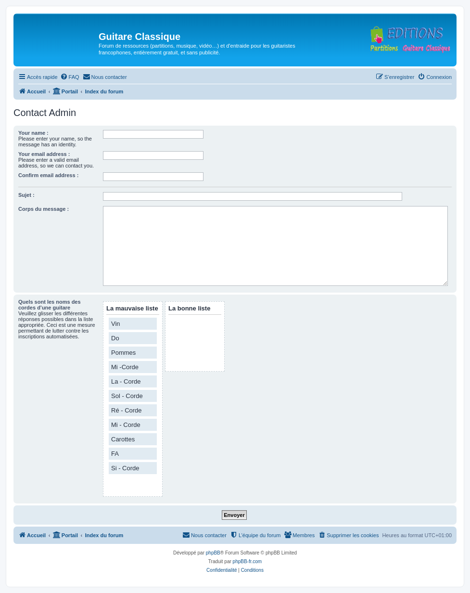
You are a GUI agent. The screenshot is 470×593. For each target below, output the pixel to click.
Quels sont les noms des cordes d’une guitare (49, 304)
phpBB (213, 552)
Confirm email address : (48, 175)
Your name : (33, 133)
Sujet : (26, 195)
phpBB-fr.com (247, 561)
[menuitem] (69, 77)
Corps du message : (43, 209)
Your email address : (44, 154)
